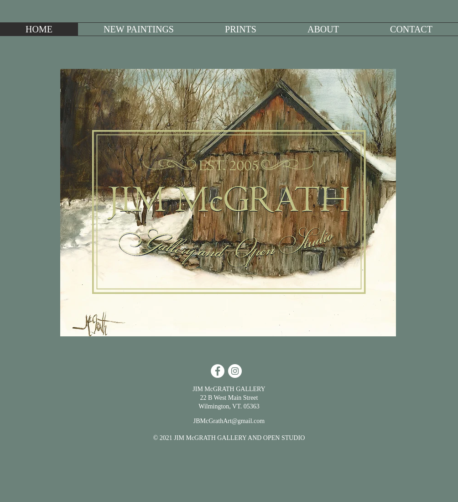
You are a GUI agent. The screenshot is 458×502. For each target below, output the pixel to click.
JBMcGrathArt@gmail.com (229, 421)
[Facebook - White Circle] (217, 371)
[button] (138, 29)
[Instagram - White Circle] (235, 371)
